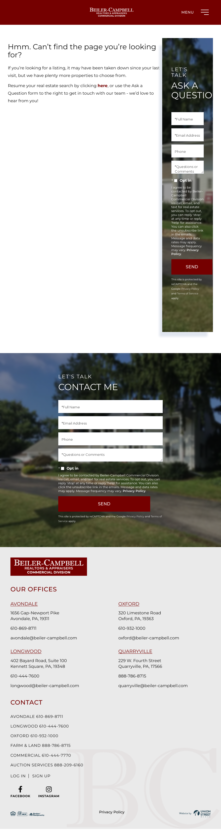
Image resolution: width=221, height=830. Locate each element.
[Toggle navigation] (194, 12)
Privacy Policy (190, 288)
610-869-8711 (23, 628)
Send (89, 504)
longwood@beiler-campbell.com (44, 685)
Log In (18, 779)
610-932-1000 (131, 628)
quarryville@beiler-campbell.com (153, 685)
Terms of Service (188, 293)
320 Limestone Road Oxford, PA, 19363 (139, 616)
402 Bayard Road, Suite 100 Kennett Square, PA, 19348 (38, 663)
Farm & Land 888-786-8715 (42, 747)
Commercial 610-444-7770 (42, 757)
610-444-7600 (24, 676)
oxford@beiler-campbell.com (148, 638)
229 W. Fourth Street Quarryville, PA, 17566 (140, 663)
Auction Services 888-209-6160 (49, 767)
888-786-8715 (132, 676)
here (103, 85)
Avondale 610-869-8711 (38, 716)
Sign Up (43, 779)
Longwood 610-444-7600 (41, 726)
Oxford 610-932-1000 (35, 737)
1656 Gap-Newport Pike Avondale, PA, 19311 (34, 616)
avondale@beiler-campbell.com (43, 638)
